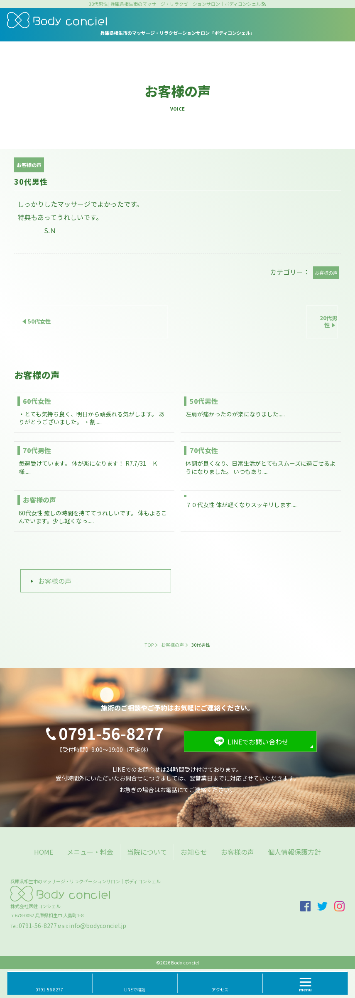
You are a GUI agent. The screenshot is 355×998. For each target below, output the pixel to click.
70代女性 (204, 450)
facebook (305, 906)
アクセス (220, 989)
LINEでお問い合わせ (258, 742)
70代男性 (37, 450)
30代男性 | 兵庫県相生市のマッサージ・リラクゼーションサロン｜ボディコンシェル (175, 4)
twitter (322, 906)
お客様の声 (39, 500)
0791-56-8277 (38, 925)
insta (339, 906)
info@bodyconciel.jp (97, 925)
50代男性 (204, 401)
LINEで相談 (134, 989)
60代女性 (37, 401)
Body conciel (185, 962)
